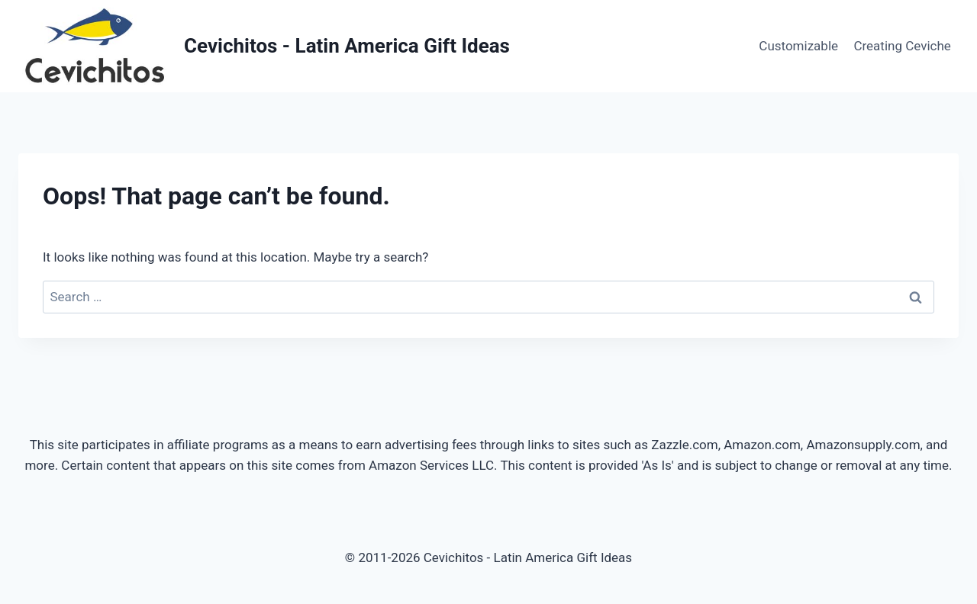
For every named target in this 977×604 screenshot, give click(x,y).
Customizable (798, 45)
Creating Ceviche (901, 45)
